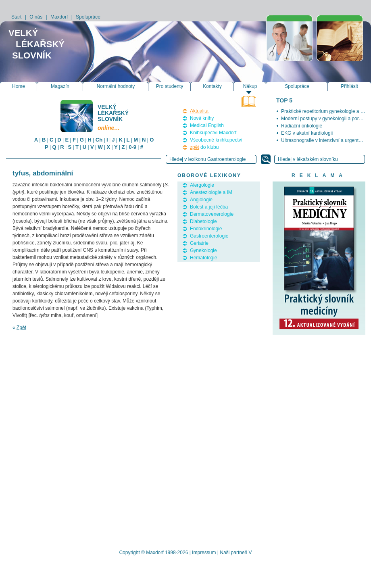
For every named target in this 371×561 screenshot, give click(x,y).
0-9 (132, 147)
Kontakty (212, 86)
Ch (99, 140)
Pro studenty (169, 86)
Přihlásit (349, 86)
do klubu (204, 147)
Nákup (250, 86)
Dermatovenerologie (211, 214)
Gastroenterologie (209, 236)
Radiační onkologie (301, 126)
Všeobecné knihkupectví (216, 140)
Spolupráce (88, 17)
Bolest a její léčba (209, 207)
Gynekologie (203, 250)
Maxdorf (59, 17)
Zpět (21, 327)
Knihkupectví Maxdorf (213, 133)
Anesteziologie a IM (211, 192)
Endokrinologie (206, 228)
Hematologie (203, 258)
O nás (35, 17)
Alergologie (202, 185)
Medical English (207, 125)
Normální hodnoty (116, 86)
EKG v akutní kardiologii (307, 133)
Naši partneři (233, 552)
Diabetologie (203, 221)
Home (18, 86)
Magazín (60, 86)
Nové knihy (202, 118)
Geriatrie (199, 243)
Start (16, 17)
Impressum (204, 552)
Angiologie (201, 199)
